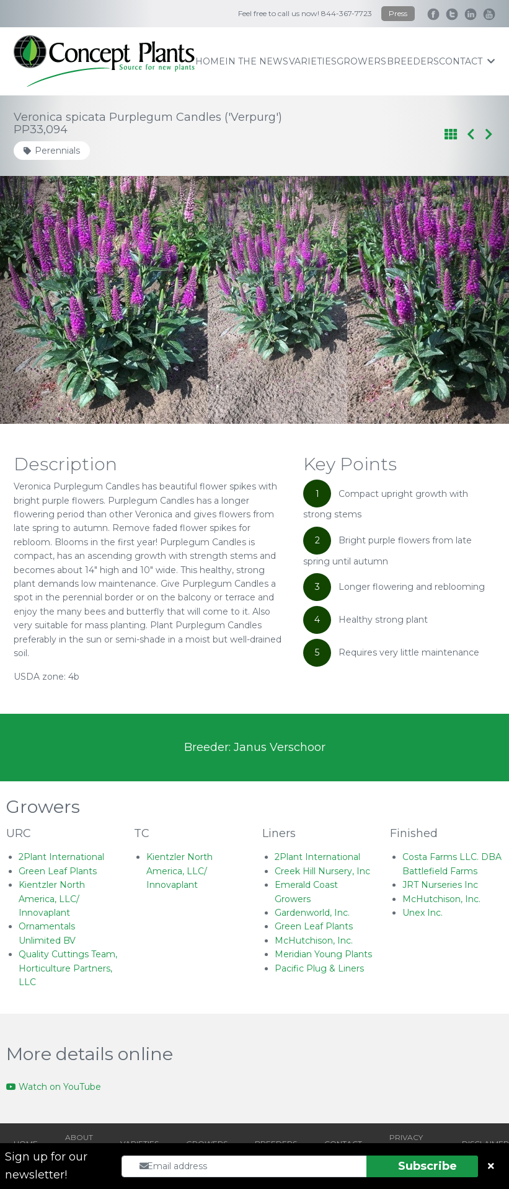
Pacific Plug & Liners (319, 968)
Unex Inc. (422, 912)
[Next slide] (471, 300)
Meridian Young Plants (323, 954)
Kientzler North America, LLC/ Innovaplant (52, 898)
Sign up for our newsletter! (46, 1166)
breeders (413, 61)
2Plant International (61, 856)
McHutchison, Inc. (314, 940)
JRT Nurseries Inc (440, 884)
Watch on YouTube (53, 1086)
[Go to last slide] (38, 300)
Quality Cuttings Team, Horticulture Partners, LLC (68, 968)
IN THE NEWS (256, 61)
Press (398, 13)
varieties (313, 61)
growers (361, 61)
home (210, 61)
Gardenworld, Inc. (312, 912)
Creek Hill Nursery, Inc (322, 871)
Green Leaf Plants (58, 871)
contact (467, 61)
